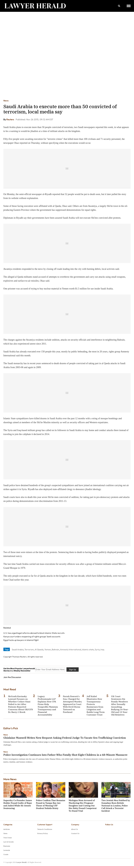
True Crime (7, 838)
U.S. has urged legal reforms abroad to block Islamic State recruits (34, 633)
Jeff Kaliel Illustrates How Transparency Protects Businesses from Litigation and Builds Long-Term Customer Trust (96, 705)
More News (9, 779)
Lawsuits (6, 850)
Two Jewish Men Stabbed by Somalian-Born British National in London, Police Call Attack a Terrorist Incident (115, 805)
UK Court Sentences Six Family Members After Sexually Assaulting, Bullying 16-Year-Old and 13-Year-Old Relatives (120, 705)
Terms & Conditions (44, 829)
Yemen (47, 649)
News (6, 100)
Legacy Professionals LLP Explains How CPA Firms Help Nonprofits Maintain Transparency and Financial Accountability (48, 705)
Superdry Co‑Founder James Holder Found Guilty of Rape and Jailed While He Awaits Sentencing (17, 804)
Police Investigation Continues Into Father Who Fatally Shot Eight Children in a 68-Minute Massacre (65, 755)
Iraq (102, 649)
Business (6, 846)
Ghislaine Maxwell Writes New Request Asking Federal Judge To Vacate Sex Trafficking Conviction (64, 737)
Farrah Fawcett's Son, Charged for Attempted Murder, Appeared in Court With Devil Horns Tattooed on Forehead (72, 704)
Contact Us (75, 833)
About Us (74, 829)
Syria (97, 649)
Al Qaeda (39, 649)
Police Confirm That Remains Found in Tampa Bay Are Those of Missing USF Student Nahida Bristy (50, 804)
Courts (5, 854)
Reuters (10, 119)
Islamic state (88, 649)
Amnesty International (70, 649)
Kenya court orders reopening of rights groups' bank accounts (31, 636)
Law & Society (8, 842)
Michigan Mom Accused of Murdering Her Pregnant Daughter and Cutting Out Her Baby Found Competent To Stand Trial (83, 805)
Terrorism (29, 649)
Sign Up (72, 669)
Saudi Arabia (18, 649)
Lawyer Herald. (21, 862)
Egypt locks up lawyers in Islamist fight (21, 640)
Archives (6, 829)
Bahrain (55, 649)
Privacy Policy (42, 833)
